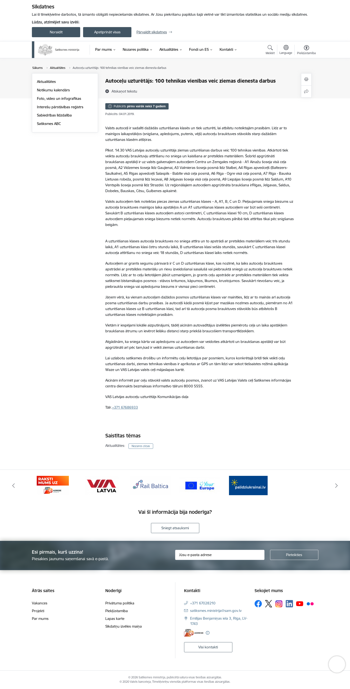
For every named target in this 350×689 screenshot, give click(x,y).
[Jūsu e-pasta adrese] (219, 555)
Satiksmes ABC (49, 123)
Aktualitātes (46, 81)
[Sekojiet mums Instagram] (279, 603)
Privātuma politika (119, 603)
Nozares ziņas (141, 446)
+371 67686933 (125, 407)
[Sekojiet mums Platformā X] (268, 603)
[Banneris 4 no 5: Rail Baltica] (150, 485)
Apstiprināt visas (107, 32)
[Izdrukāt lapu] (306, 79)
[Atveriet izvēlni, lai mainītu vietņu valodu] (286, 50)
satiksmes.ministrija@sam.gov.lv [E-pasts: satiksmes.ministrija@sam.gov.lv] (216, 610)
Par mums (40, 618)
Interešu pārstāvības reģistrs (60, 107)
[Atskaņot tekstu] (124, 91)
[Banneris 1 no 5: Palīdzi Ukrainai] (248, 485)
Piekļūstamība (116, 611)
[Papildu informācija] (207, 633)
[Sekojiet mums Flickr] (310, 603)
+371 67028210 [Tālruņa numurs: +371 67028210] (202, 603)
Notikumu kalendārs (53, 90)
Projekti (38, 611)
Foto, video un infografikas (59, 98)
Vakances (39, 603)
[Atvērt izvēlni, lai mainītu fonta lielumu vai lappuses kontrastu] (306, 50)
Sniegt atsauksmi (175, 528)
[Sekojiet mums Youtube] (299, 603)
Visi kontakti (208, 647)
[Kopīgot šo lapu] (306, 91)
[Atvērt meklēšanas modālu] (270, 50)
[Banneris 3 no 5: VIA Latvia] (102, 485)
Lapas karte (114, 618)
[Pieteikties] (294, 555)
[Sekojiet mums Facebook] (258, 603)
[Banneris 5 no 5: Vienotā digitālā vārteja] (200, 485)
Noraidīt (56, 32)
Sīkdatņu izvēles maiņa (123, 626)
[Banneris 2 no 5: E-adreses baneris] (53, 485)
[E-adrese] (193, 633)
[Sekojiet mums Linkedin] (289, 603)
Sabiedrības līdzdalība (54, 115)
